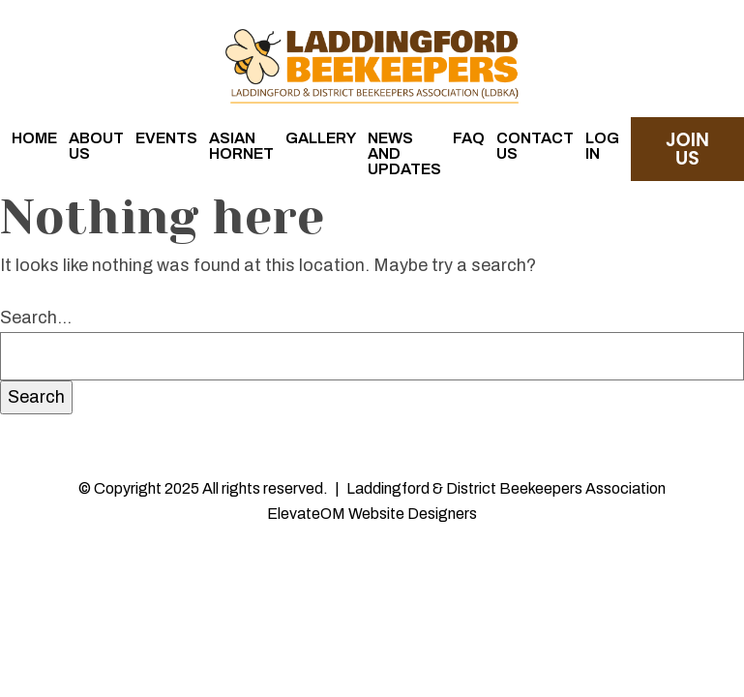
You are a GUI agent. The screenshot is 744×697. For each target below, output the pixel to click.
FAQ (469, 138)
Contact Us (535, 146)
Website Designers (412, 513)
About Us (96, 146)
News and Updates (404, 153)
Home (34, 138)
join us (687, 149)
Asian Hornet (241, 146)
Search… (36, 317)
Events (166, 138)
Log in (602, 146)
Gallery (320, 138)
